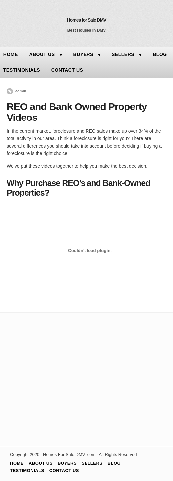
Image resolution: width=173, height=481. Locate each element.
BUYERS (83, 54)
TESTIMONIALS (27, 470)
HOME (17, 463)
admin (20, 91)
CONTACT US (67, 70)
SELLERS (123, 54)
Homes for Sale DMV (86, 20)
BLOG (160, 54)
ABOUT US (42, 54)
